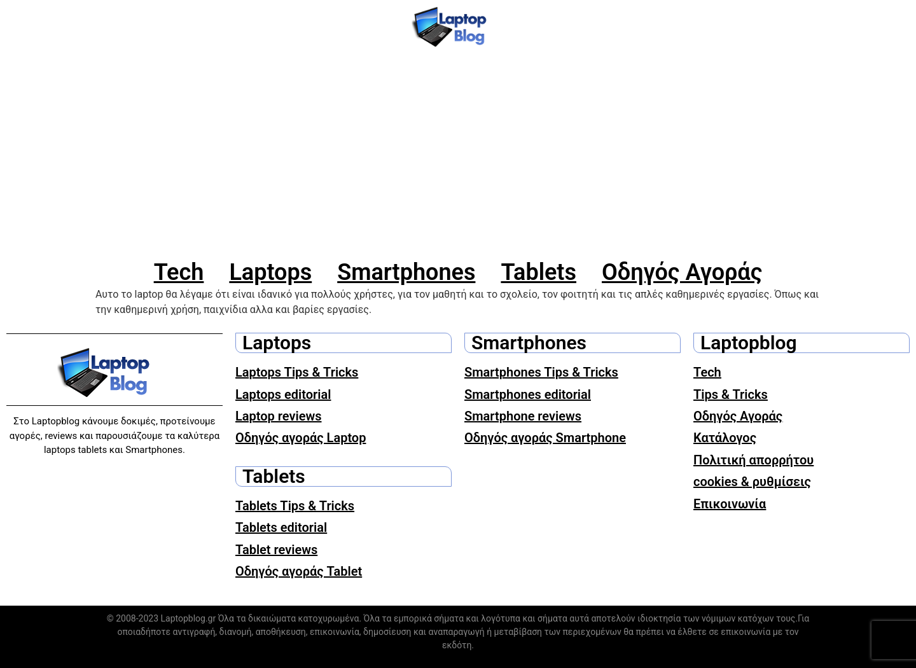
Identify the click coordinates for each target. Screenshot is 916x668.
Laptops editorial (283, 394)
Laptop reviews (278, 416)
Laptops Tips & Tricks (296, 372)
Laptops (270, 272)
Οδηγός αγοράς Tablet (298, 571)
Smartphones (406, 272)
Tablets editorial (281, 527)
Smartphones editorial (527, 394)
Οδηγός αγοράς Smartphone (545, 437)
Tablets (538, 272)
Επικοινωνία (729, 503)
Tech (179, 272)
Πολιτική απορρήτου (753, 460)
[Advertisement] (458, 156)
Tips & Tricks (730, 394)
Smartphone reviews (522, 416)
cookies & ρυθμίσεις (752, 481)
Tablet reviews (276, 549)
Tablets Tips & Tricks (294, 505)
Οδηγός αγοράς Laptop (300, 437)
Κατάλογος (724, 437)
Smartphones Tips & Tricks (541, 372)
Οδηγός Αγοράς (682, 272)
